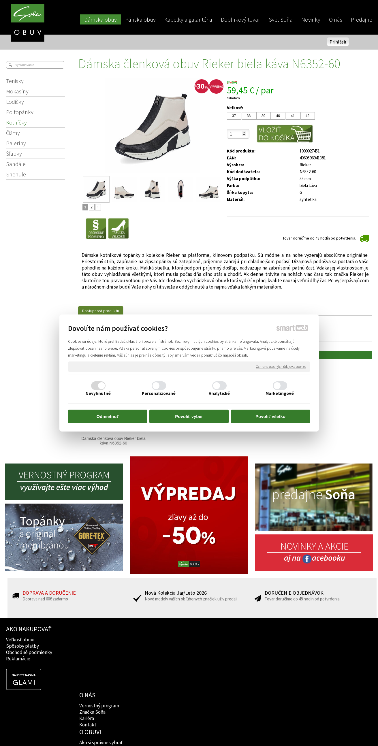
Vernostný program (100, 639)
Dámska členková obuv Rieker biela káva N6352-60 (113, 440)
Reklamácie (18, 658)
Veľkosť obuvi (20, 639)
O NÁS (88, 629)
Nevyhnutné (98, 393)
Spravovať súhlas (287, 732)
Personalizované (159, 393)
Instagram (238, 646)
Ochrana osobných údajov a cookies (281, 366)
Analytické (219, 393)
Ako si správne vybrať (175, 639)
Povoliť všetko (270, 416)
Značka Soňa (93, 646)
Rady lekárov (167, 652)
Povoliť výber (189, 416)
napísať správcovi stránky (189, 732)
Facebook (238, 639)
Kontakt (88, 658)
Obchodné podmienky (29, 652)
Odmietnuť (107, 416)
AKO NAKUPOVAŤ (29, 629)
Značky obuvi (167, 646)
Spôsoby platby (22, 646)
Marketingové (280, 393)
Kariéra (87, 652)
